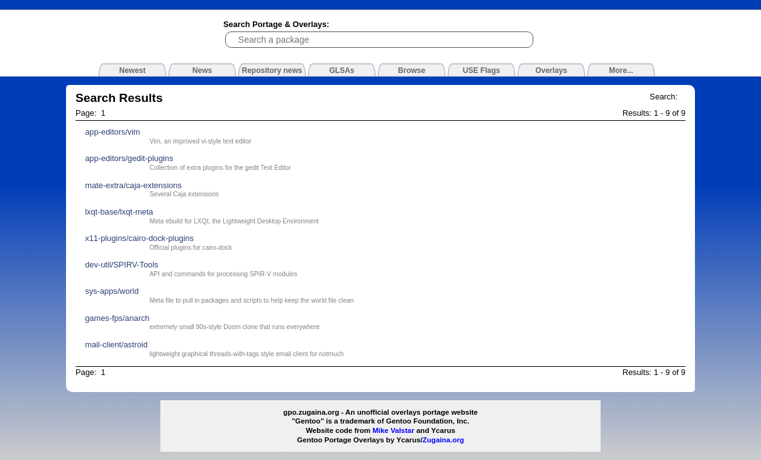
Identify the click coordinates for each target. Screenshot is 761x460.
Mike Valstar (393, 430)
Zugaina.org (443, 440)
